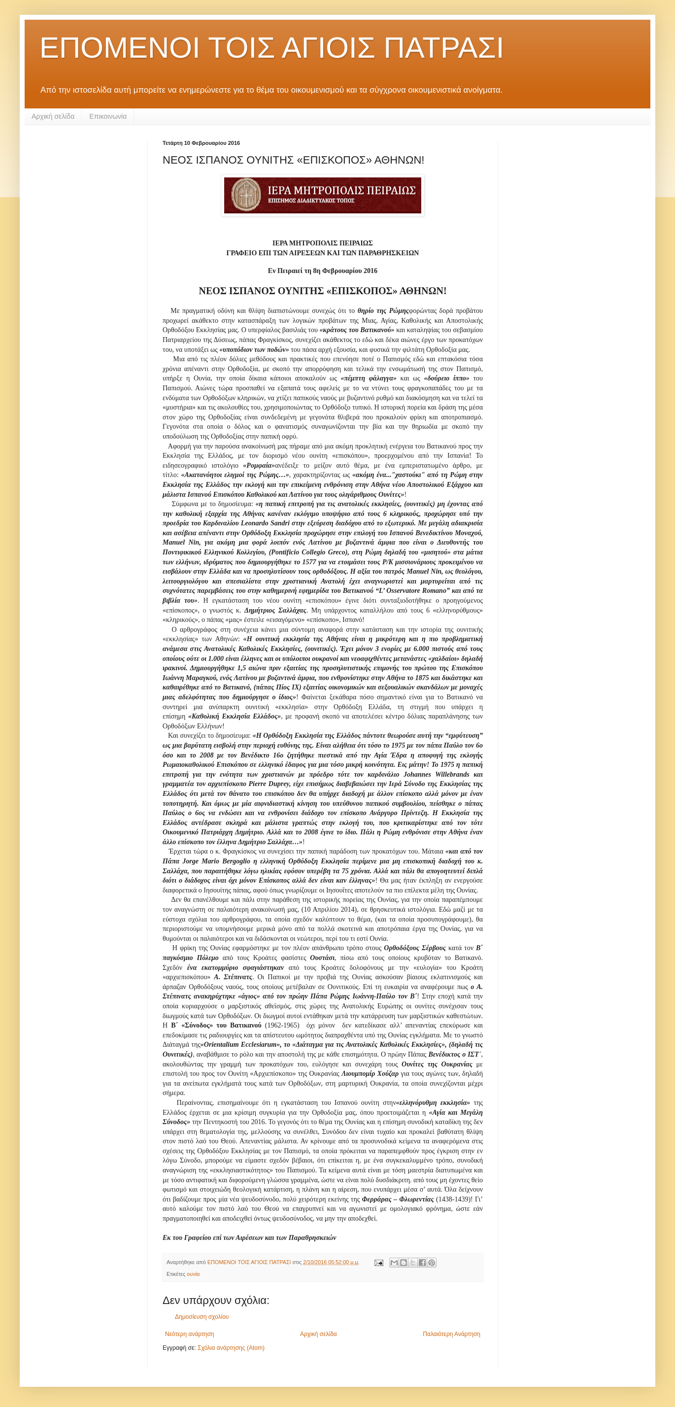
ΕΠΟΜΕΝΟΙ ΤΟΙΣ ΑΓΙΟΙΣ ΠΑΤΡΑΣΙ (271, 47)
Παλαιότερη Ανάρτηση (451, 1334)
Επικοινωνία (108, 116)
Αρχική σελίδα (53, 116)
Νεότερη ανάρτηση (189, 1334)
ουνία (193, 1274)
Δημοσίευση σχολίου (202, 1316)
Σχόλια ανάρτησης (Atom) (231, 1347)
